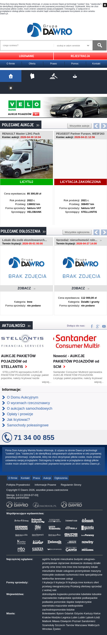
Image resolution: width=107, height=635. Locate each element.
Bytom (60, 613)
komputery (84, 566)
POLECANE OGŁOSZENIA (23, 231)
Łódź (97, 617)
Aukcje (47, 477)
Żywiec (57, 628)
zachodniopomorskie (54, 609)
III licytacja (72, 582)
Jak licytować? (18, 420)
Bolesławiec (49, 613)
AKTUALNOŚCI (16, 325)
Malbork (46, 621)
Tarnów (70, 625)
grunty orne (48, 566)
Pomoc (74, 63)
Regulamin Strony (71, 484)
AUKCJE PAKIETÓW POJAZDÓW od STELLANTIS (18, 361)
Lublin (81, 617)
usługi (69, 578)
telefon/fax (48, 578)
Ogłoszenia (60, 477)
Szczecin (60, 625)
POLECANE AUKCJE (20, 124)
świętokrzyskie (83, 601)
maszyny (96, 570)
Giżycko (78, 613)
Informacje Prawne (45, 484)
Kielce (97, 613)
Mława (56, 621)
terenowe (60, 578)
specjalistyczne (93, 574)
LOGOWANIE (26, 56)
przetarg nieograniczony (56, 586)
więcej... (46, 381)
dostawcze (76, 563)
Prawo (53, 63)
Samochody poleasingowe (28, 425)
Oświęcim (65, 621)
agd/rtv (46, 559)
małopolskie (64, 597)
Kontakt (96, 63)
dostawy (88, 563)
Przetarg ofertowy (80, 586)
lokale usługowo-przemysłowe (73, 570)
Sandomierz (88, 621)
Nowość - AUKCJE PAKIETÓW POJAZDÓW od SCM (76, 361)
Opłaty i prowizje (20, 414)
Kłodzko (56, 617)
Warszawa (81, 625)
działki (96, 563)
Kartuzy (88, 613)
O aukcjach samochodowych (29, 408)
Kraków (46, 617)
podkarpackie (89, 597)
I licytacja (47, 582)
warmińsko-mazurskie (54, 605)
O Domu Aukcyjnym (22, 397)
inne (58, 566)
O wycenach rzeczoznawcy (28, 403)
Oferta (32, 63)
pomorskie (60, 601)
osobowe (59, 574)
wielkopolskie (75, 605)
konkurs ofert (91, 582)
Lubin (74, 617)
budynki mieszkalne (62, 559)
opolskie (76, 597)
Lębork (90, 617)
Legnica (66, 617)
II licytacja (59, 582)
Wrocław (47, 628)
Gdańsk (69, 613)
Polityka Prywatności (18, 484)
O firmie (11, 63)
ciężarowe (64, 563)
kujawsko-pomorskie (68, 594)
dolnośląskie (49, 594)
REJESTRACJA (80, 56)
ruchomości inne (75, 574)
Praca (36, 477)
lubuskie (96, 594)
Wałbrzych (93, 625)
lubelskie (86, 594)
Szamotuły (48, 625)
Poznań (76, 621)
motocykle (48, 574)
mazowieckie (49, 597)
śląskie (70, 601)
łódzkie (71, 609)
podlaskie (47, 601)
